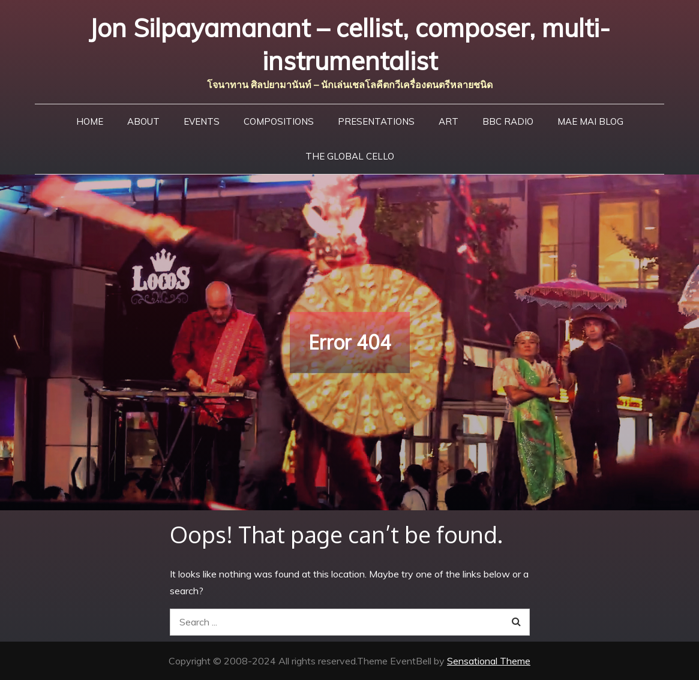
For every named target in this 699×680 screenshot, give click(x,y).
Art (448, 121)
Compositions (279, 121)
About (143, 121)
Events (202, 121)
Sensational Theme (488, 661)
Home (89, 121)
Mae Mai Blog (590, 121)
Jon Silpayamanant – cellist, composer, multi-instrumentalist (349, 44)
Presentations (376, 121)
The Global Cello (349, 156)
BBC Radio (507, 121)
